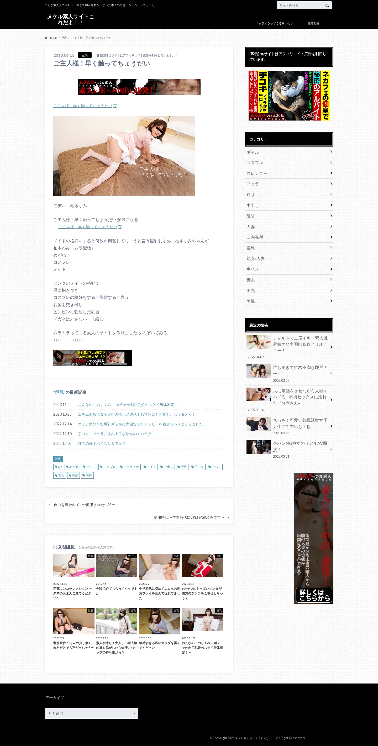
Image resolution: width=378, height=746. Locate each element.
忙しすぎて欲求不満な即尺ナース (287, 348)
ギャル (251, 151)
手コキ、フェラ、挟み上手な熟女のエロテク (114, 433)
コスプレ (109, 467)
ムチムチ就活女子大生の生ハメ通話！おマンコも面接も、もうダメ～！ (137, 414)
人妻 (250, 219)
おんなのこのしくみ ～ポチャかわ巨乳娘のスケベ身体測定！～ (130, 404)
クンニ (91, 467)
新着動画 (313, 23)
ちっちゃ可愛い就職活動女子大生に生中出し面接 (287, 394)
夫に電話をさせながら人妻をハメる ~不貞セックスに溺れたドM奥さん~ (287, 370)
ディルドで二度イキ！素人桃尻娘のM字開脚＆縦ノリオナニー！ (287, 328)
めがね (74, 467)
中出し (168, 467)
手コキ (199, 467)
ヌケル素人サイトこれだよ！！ (70, 20)
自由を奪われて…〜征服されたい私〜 (84, 505)
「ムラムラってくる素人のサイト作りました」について (274, 27)
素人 (61, 475)
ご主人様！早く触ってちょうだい (84, 105)
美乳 (250, 277)
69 (60, 467)
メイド (151, 467)
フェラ (251, 180)
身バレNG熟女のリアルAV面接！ (287, 414)
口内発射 (253, 229)
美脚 (89, 475)
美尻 (75, 475)
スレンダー (255, 171)
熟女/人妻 (254, 248)
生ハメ (216, 467)
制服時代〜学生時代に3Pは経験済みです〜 (189, 517)
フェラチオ (131, 467)
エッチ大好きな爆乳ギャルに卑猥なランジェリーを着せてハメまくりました (140, 424)
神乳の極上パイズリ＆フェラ (102, 443)
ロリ (250, 190)
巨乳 (59, 392)
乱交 (250, 209)
